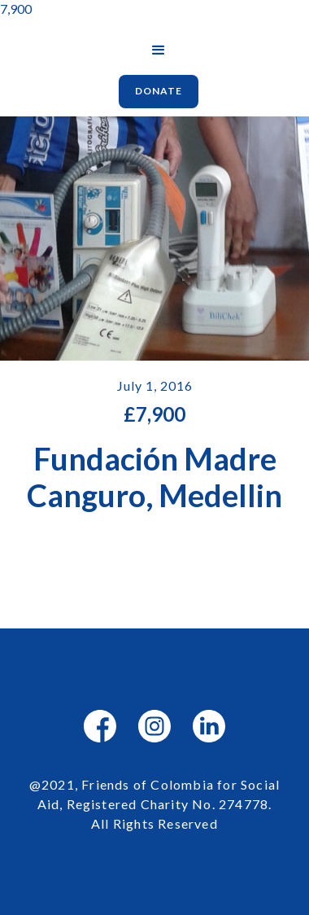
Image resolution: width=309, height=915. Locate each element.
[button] (158, 50)
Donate (158, 91)
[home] (115, 35)
